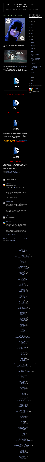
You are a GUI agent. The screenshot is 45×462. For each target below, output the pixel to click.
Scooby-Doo (23, 405)
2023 (31, 27)
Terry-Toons (23, 423)
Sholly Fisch (23, 409)
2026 (31, 22)
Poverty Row (23, 394)
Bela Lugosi (23, 266)
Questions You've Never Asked (23, 395)
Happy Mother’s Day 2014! (35, 64)
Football (22, 324)
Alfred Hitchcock (22, 257)
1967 (23, 251)
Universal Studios (22, 441)
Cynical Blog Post (23, 292)
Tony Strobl (23, 433)
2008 (31, 83)
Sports (22, 415)
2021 (31, 30)
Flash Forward (23, 319)
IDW (22, 349)
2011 (31, 78)
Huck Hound (23, 346)
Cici (23, 283)
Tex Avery (22, 424)
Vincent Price (23, 444)
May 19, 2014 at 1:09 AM (11, 213)
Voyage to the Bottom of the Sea (22, 445)
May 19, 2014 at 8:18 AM (11, 234)
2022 (31, 28)
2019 (31, 33)
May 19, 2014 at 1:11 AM (11, 218)
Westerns (22, 451)
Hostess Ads (23, 343)
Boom (22, 271)
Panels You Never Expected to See (23, 386)
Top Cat (23, 434)
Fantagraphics (22, 314)
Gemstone (22, 331)
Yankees (23, 458)
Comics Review (22, 291)
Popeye (22, 392)
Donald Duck (22, 303)
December (33, 42)
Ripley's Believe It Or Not (23, 400)
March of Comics (22, 375)
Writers (22, 457)
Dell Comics (22, 297)
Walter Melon (23, 447)
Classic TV (22, 284)
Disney (22, 300)
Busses (22, 274)
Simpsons (22, 410)
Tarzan (23, 421)
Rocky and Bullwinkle (22, 403)
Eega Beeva (23, 312)
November (33, 43)
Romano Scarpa (23, 404)
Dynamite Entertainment (23, 308)
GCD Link (23, 330)
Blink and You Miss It (23, 267)
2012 (31, 77)
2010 (31, 80)
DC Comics (16, 172)
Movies (22, 382)
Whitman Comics (23, 452)
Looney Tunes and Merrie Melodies (22, 371)
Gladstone (22, 335)
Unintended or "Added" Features (23, 440)
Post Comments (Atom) (12, 240)
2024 (31, 25)
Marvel (23, 376)
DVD (18, 172)
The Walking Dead (22, 427)
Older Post (25, 238)
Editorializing (22, 309)
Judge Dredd (23, 364)
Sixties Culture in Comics (22, 411)
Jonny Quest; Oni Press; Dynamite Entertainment (23, 363)
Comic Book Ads (23, 285)
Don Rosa (23, 302)
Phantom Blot (22, 388)
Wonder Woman (23, 453)
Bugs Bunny (23, 273)
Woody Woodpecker (23, 455)
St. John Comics (23, 416)
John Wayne (23, 360)
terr (23, 422)
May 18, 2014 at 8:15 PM (11, 198)
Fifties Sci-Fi (23, 317)
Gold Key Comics (22, 336)
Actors (22, 255)
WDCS (22, 450)
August (32, 48)
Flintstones (23, 320)
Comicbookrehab (9, 177)
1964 (22, 246)
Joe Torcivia (8, 183)
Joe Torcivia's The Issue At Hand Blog (22, 5)
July (32, 49)
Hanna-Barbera (22, 338)
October (32, 45)
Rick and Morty (23, 398)
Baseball (22, 263)
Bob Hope (22, 269)
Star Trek (22, 417)
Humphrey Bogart (22, 347)
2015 (31, 39)
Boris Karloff (22, 272)
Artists (22, 261)
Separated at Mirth (22, 406)
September (33, 46)
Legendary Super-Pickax (23, 366)
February (32, 72)
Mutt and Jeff (22, 383)
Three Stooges (22, 428)
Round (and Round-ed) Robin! (36, 56)
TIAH (23, 429)
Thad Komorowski (22, 426)
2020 (31, 31)
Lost (23, 372)
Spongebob (22, 412)
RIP (22, 399)
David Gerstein (22, 295)
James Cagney (22, 355)
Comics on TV (23, 290)
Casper (23, 277)
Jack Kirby (23, 354)
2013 (31, 75)
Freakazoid (22, 326)
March (32, 70)
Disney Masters (23, 301)
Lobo (23, 369)
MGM (23, 378)
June (32, 51)
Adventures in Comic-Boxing (22, 256)
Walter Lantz (22, 446)
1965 (22, 248)
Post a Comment (6, 236)
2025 (31, 24)
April (32, 69)
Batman (11, 172)
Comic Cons (23, 289)
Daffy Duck (22, 294)
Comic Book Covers (22, 286)
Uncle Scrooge (22, 439)
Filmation (22, 318)
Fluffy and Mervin (22, 323)
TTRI (23, 435)
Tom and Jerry (22, 432)
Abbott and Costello (23, 254)
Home (15, 238)
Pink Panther (23, 389)
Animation (8, 172)
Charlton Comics (22, 279)
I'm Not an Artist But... (22, 348)
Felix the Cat (23, 315)
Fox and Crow (22, 325)
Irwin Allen (22, 353)
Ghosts (23, 332)
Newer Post (5, 238)
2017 (31, 36)
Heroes (23, 342)
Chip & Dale (22, 280)
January (32, 73)
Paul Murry (23, 387)
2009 (31, 81)
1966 (22, 249)
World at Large (22, 456)
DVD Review (22, 307)
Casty (22, 278)
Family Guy (22, 313)
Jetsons (23, 358)
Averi (22, 262)
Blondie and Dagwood (23, 268)
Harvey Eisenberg (22, 341)
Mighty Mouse (22, 381)
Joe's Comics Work (22, 359)
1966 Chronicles (23, 250)
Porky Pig (22, 393)
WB (20, 172)
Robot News (23, 401)
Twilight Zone (22, 438)
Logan (22, 370)
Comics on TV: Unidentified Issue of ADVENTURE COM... (35, 59)
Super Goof (23, 418)
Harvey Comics (23, 340)
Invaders (23, 352)
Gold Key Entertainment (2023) (23, 337)
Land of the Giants (22, 365)
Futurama (23, 329)
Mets (23, 377)
